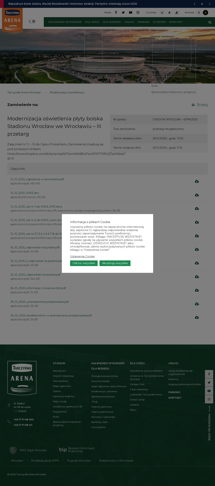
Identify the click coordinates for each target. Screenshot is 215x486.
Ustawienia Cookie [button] (82, 257)
